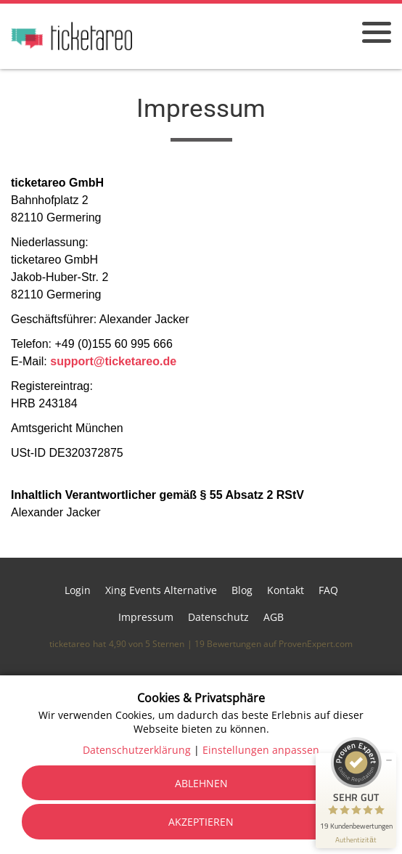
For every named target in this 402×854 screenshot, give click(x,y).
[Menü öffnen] (376, 32)
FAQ (328, 590)
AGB (273, 617)
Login (78, 590)
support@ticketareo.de (113, 361)
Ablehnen (201, 783)
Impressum (145, 617)
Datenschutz (218, 617)
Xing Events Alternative (161, 590)
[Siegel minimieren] (389, 760)
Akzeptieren (201, 822)
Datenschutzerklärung (137, 750)
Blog (242, 590)
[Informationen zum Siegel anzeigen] (356, 839)
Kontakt (285, 590)
